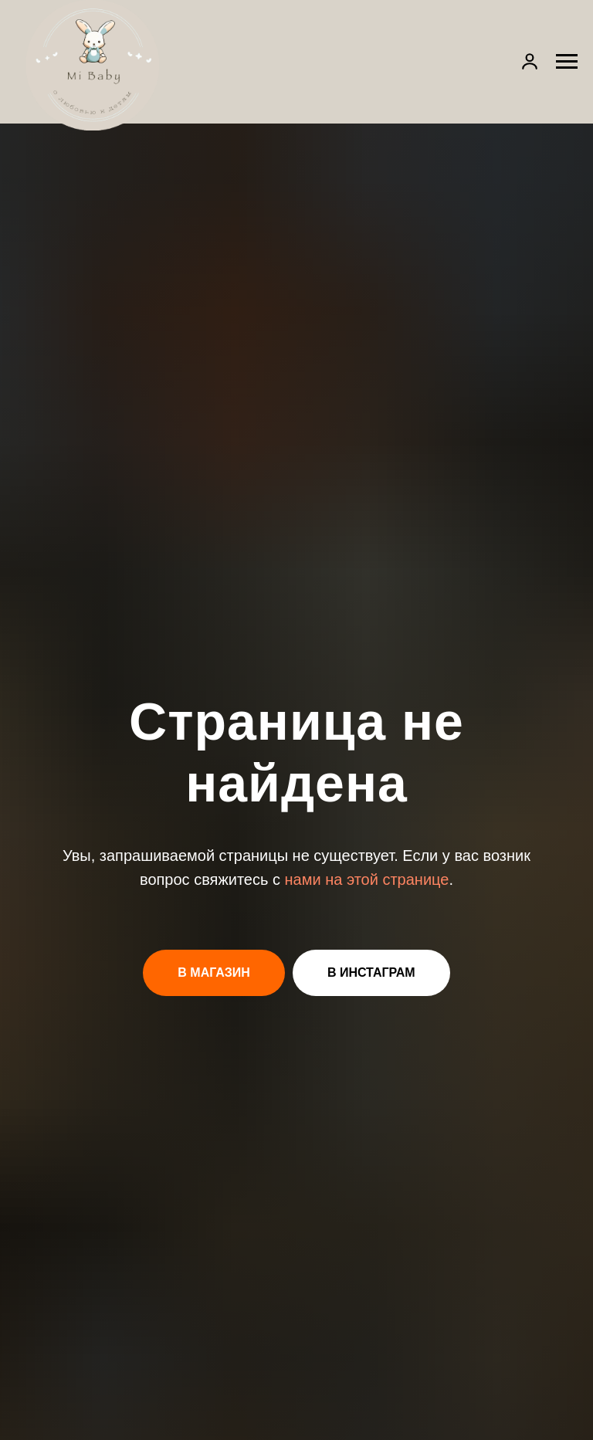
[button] (529, 61)
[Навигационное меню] (567, 61)
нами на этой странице (367, 879)
